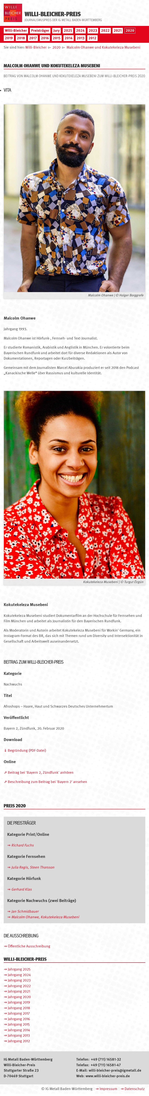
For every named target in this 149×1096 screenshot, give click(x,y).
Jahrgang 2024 (19, 974)
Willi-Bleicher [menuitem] (16, 30)
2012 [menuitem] (92, 38)
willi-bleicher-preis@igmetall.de (115, 1070)
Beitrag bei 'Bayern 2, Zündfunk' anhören (41, 772)
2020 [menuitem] (130, 30)
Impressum (108, 1088)
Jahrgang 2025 (19, 969)
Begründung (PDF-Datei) (27, 750)
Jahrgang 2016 (19, 1018)
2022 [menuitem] (105, 30)
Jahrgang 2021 (19, 991)
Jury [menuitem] (56, 30)
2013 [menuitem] (80, 38)
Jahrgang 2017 (19, 1013)
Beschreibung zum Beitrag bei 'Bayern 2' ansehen (47, 781)
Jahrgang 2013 (19, 1035)
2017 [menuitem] (33, 38)
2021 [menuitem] (118, 30)
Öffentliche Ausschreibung (29, 946)
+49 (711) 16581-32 (106, 1059)
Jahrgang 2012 (19, 1041)
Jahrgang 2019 (19, 1002)
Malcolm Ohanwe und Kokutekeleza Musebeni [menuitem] (103, 47)
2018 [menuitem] (21, 38)
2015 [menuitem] (57, 38)
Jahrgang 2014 (19, 1030)
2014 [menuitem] (69, 38)
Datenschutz (135, 1088)
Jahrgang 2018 (19, 1007)
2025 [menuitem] (68, 30)
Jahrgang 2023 (19, 980)
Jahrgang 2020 (19, 996)
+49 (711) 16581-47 (106, 1065)
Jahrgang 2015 (19, 1024)
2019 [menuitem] (9, 38)
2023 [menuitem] (93, 30)
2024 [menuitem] (80, 30)
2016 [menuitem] (45, 38)
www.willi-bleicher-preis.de (108, 1076)
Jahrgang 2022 (19, 985)
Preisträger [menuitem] (40, 30)
